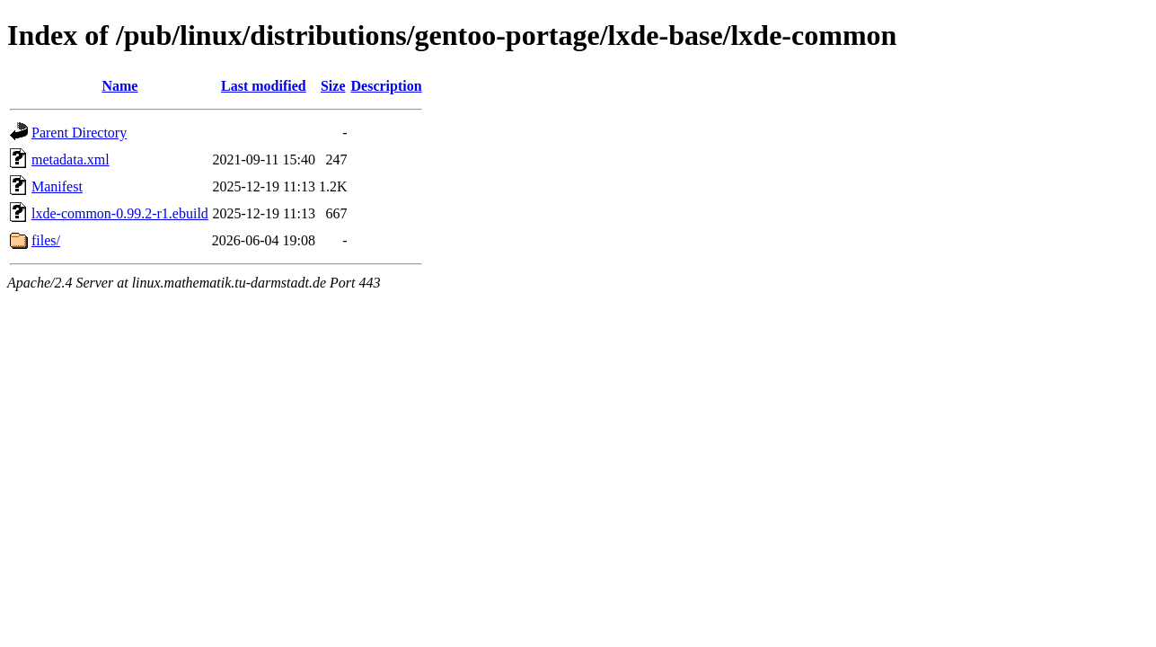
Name (119, 85)
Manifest (57, 186)
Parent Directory (79, 132)
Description (386, 85)
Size (333, 85)
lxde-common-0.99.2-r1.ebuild (119, 213)
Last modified (263, 85)
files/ (45, 240)
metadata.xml (70, 159)
